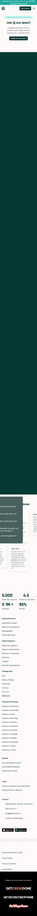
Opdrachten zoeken (9, 623)
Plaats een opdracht (9, 646)
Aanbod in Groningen (10, 734)
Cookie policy (7, 869)
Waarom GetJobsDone (10, 627)
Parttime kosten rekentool (12, 790)
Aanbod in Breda (8, 714)
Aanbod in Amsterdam (10, 710)
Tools (4, 781)
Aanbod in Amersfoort (10, 706)
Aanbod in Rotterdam (10, 742)
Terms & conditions (9, 864)
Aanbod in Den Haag (10, 718)
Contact (5, 688)
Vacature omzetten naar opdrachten (16, 786)
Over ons (5, 692)
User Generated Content (11, 763)
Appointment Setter (9, 771)
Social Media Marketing (11, 767)
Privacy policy (7, 858)
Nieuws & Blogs (8, 680)
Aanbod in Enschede (9, 730)
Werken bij (6, 696)
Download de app (8, 635)
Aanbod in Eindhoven (10, 726)
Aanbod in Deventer (9, 722)
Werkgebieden (7, 631)
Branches (5, 657)
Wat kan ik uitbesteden (10, 653)
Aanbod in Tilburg (8, 746)
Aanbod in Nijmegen (9, 738)
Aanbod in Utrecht (9, 750)
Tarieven (5, 661)
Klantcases (6, 684)
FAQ (3, 676)
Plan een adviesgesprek (11, 665)
